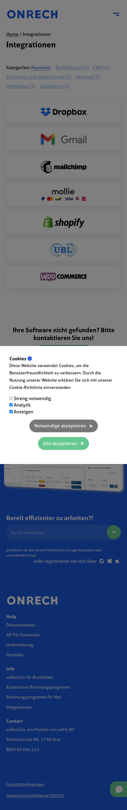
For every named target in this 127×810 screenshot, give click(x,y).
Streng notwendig (32, 398)
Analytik (22, 405)
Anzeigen (23, 411)
